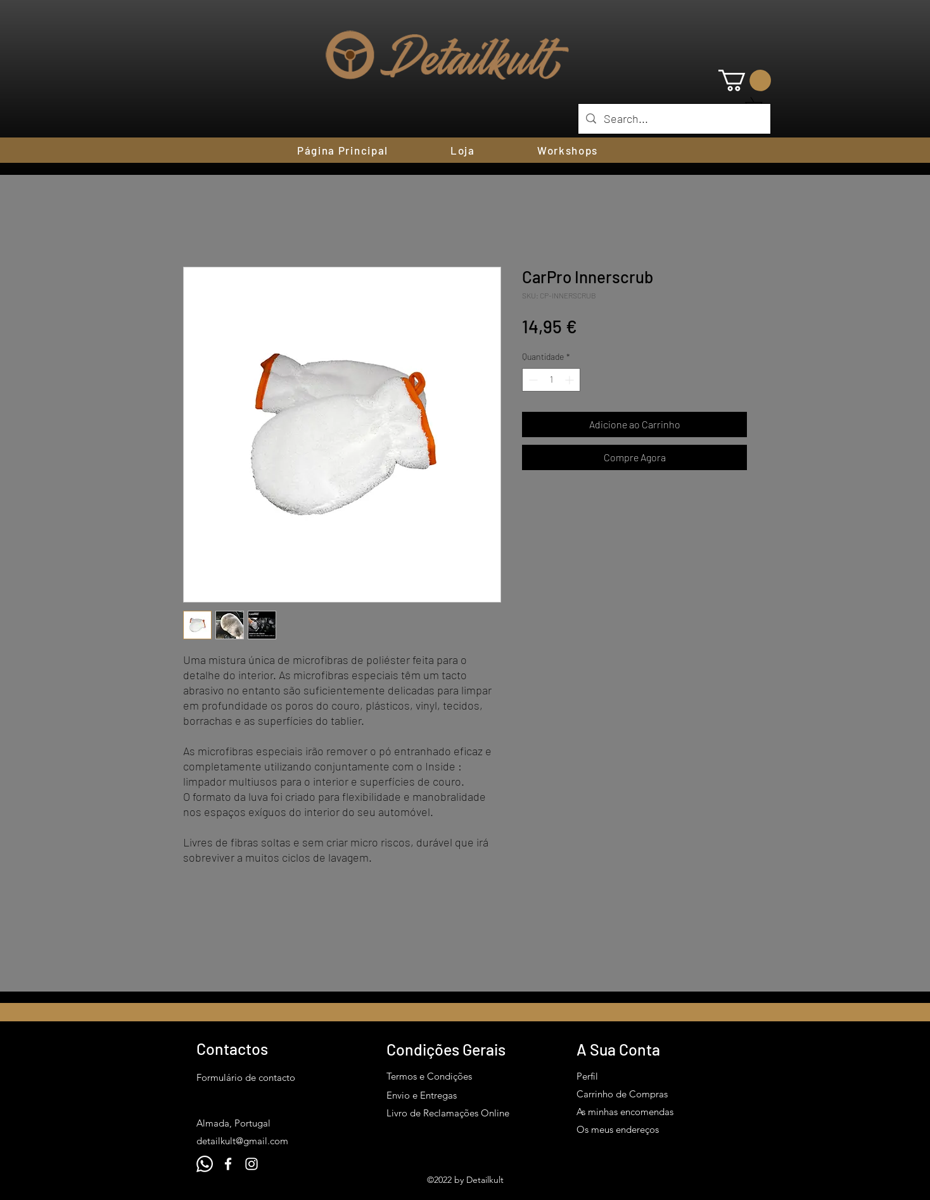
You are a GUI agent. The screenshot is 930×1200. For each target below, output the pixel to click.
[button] (744, 80)
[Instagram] (251, 1164)
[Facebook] (228, 1164)
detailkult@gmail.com (242, 1141)
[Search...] (674, 119)
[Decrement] (532, 380)
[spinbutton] (551, 380)
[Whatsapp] (204, 1164)
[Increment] (570, 380)
